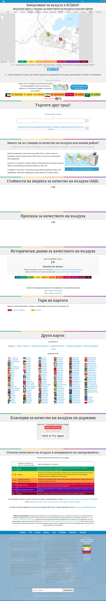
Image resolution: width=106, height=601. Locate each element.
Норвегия (74, 358)
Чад (10, 365)
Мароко (42, 365)
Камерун (43, 403)
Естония (42, 397)
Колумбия (74, 370)
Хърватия (74, 379)
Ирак (11, 385)
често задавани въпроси (18, 560)
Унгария (58, 361)
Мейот (27, 374)
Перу (11, 374)
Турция (27, 395)
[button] (2, 15)
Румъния (43, 395)
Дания (11, 395)
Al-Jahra (36, 310)
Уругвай (58, 376)
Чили (11, 372)
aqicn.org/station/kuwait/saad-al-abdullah (68, 272)
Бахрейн (43, 392)
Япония (27, 394)
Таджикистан (90, 388)
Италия (27, 390)
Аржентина (75, 388)
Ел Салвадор (14, 361)
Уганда (27, 392)
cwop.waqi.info (50, 563)
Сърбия (42, 367)
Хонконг (58, 374)
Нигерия (58, 365)
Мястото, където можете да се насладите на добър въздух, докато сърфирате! (60, 578)
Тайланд (58, 381)
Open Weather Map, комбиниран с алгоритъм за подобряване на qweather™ (59, 558)
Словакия (59, 392)
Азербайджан (90, 386)
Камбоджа (74, 363)
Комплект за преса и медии (18, 545)
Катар (26, 372)
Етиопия (58, 360)
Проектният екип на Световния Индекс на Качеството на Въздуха (60, 521)
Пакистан (59, 395)
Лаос (11, 377)
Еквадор (42, 388)
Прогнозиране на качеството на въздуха (22, 567)
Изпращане (68, 590)
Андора (42, 369)
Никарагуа (74, 397)
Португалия (90, 383)
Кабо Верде (13, 390)
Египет (42, 377)
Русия (26, 370)
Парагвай (59, 390)
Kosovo (88, 399)
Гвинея (42, 381)
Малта (11, 397)
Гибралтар (74, 395)
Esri (6, 62)
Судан (26, 376)
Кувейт (27, 403)
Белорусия (74, 403)
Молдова (43, 401)
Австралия (74, 392)
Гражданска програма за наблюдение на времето (60, 561)
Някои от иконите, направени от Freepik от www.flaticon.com (58, 570)
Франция (58, 363)
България (59, 401)
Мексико (43, 399)
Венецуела (74, 385)
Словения (59, 397)
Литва (26, 358)
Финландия (90, 363)
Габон (11, 399)
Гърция (42, 372)
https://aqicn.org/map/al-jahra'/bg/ (53, 67)
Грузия (42, 374)
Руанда (42, 358)
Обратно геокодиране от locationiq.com (57, 573)
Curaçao (88, 397)
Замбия (27, 397)
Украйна (58, 379)
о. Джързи (13, 360)
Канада (42, 383)
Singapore (89, 401)
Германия (74, 372)
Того (11, 381)
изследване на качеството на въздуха (23, 549)
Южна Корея (14, 388)
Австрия (58, 367)
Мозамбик (74, 377)
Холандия (59, 403)
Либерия (58, 377)
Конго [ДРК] (29, 388)
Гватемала (74, 386)
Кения (27, 361)
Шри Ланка (13, 369)
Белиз (26, 377)
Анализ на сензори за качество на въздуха (23, 556)
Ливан (27, 365)
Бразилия (59, 394)
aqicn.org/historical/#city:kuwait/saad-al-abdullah (67, 269)
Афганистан (90, 379)
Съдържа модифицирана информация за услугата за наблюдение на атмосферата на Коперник (61, 566)
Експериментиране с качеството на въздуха (24, 554)
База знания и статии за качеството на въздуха (24, 553)
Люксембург (90, 376)
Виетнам (58, 372)
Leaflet (2, 61)
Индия (27, 367)
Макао (11, 401)
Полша (27, 369)
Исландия (74, 369)
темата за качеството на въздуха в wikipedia (81, 499)
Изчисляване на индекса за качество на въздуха (25, 565)
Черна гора (28, 383)
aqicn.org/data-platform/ (53, 293)
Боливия (43, 386)
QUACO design (49, 582)
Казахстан (74, 399)
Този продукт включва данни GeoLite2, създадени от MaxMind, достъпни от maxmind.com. (60, 550)
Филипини (59, 399)
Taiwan (88, 403)
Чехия (26, 363)
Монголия (74, 367)
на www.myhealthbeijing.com (85, 507)
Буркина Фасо (60, 385)
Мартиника (75, 401)
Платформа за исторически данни (20, 574)
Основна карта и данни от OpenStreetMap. (58, 575)
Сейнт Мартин (30, 386)
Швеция (27, 401)
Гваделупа (74, 390)
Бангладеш (74, 394)
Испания (58, 358)
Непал (27, 379)
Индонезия (89, 361)
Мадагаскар (90, 377)
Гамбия (42, 379)
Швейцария (90, 358)
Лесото (42, 361)
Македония (90, 360)
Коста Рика (28, 385)
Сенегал (58, 383)
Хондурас (74, 376)
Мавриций (74, 361)
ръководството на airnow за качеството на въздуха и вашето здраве (54, 502)
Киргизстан (90, 374)
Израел (42, 360)
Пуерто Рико (44, 385)
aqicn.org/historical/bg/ (52, 291)
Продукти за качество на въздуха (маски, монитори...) (22, 569)
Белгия (42, 376)
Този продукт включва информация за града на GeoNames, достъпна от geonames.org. (59, 554)
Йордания (74, 365)
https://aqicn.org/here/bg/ (53, 80)
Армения (58, 370)
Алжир (12, 403)
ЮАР (11, 363)
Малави (27, 399)
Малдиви (43, 394)
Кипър (27, 360)
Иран (11, 383)
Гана (11, 379)
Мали (11, 376)
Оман (11, 370)
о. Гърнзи (13, 358)
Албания (58, 369)
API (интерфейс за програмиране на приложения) (25, 572)
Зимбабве (74, 360)
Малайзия (74, 374)
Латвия (42, 363)
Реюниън (43, 390)
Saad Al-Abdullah (16, 310)
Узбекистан (90, 381)
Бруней (42, 370)
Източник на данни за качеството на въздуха (24, 564)
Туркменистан (91, 392)
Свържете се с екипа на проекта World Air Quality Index (24, 543)
